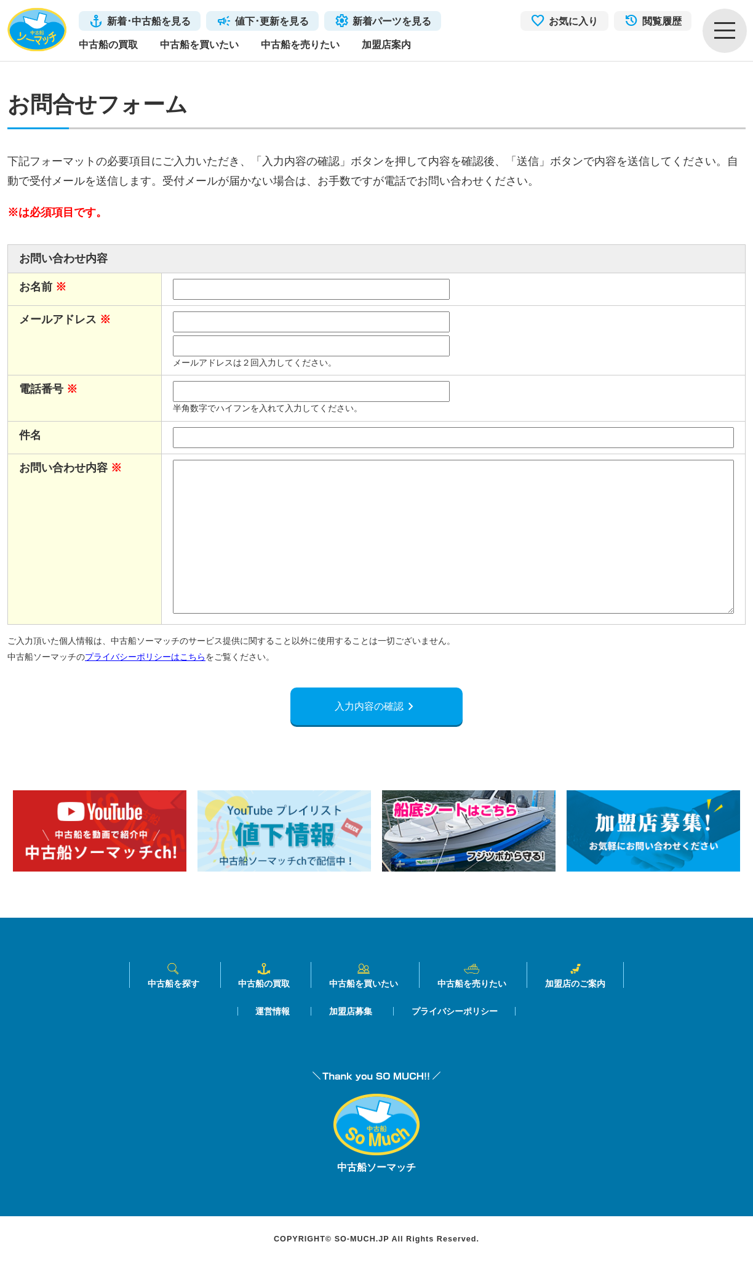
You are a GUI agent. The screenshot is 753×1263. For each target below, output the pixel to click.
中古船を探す (173, 975)
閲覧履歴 (662, 20)
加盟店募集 (350, 1012)
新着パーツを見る (392, 20)
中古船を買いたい (199, 44)
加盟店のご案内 (575, 975)
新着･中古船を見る (149, 20)
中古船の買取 (108, 44)
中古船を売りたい (300, 44)
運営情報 (272, 1012)
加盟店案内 (386, 44)
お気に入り (573, 20)
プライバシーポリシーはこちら (145, 657)
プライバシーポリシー (455, 1012)
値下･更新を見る (272, 20)
